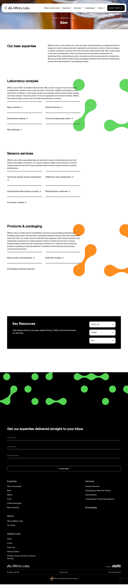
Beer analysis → (15, 107)
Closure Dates (13, 554)
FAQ (102, 344)
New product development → (21, 260)
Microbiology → (15, 129)
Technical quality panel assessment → (18, 178)
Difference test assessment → (60, 176)
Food (9, 502)
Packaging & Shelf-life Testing (97, 493)
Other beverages (14, 506)
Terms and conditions (114, 575)
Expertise (67, 8)
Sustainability (91, 498)
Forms (102, 336)
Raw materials (13, 510)
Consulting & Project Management (99, 502)
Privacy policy (64, 575)
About (101, 8)
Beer (74, 18)
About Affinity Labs (15, 524)
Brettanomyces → (54, 107)
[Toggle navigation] (5, 8)
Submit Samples (116, 8)
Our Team (11, 528)
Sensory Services (92, 489)
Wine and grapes (14, 489)
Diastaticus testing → (18, 118)
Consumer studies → (17, 205)
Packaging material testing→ (21, 271)
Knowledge (90, 8)
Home (54, 18)
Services (78, 8)
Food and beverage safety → (60, 118)
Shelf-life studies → (55, 260)
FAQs (118, 2)
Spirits (9, 498)
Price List (102, 328)
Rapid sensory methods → (58, 191)
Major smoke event (52, 8)
